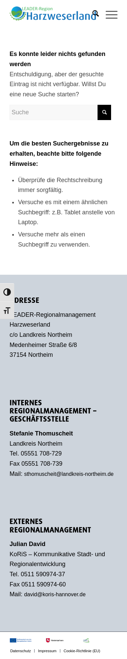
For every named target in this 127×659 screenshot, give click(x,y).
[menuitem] (92, 13)
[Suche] (92, 13)
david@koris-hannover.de (55, 594)
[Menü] (108, 13)
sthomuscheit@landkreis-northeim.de (68, 474)
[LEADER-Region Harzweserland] (52, 13)
